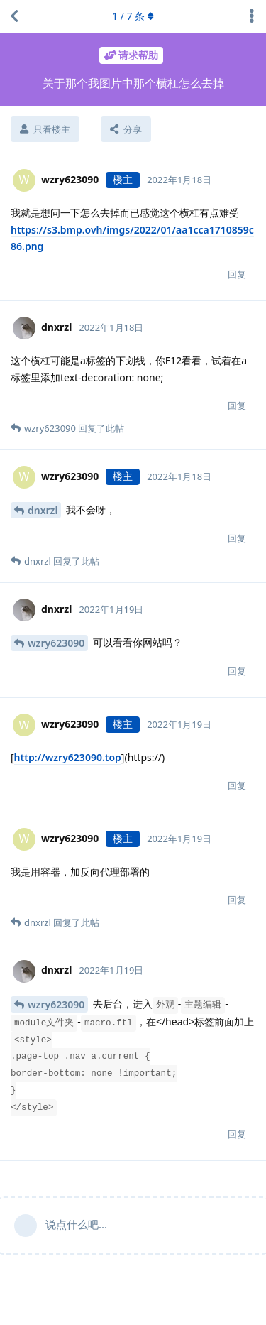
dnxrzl (42, 510)
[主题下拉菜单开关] (252, 16)
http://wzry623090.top (67, 757)
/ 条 (133, 16)
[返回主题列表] (14, 16)
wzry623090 (56, 643)
